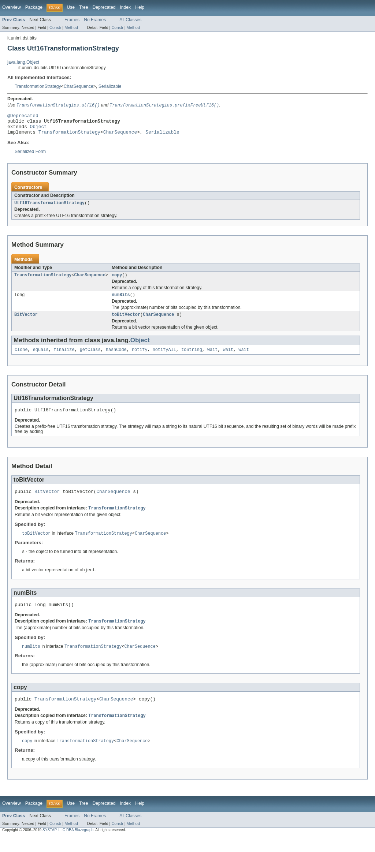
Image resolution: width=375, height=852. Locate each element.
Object (38, 130)
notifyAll (164, 358)
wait (212, 358)
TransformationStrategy (38, 86)
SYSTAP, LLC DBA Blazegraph (67, 846)
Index (125, 7)
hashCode (116, 358)
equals (41, 358)
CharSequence (78, 86)
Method (71, 27)
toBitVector (126, 322)
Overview (11, 7)
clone (21, 358)
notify (140, 358)
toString (191, 358)
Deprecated (104, 7)
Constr (55, 27)
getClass (90, 358)
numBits (121, 301)
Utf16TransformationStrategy (49, 208)
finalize (64, 358)
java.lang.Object (23, 62)
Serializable (110, 86)
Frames (71, 19)
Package (33, 7)
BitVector (26, 322)
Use (71, 7)
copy (117, 281)
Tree (83, 7)
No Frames (95, 19)
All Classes (130, 19)
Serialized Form (30, 156)
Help (139, 7)
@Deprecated (22, 116)
